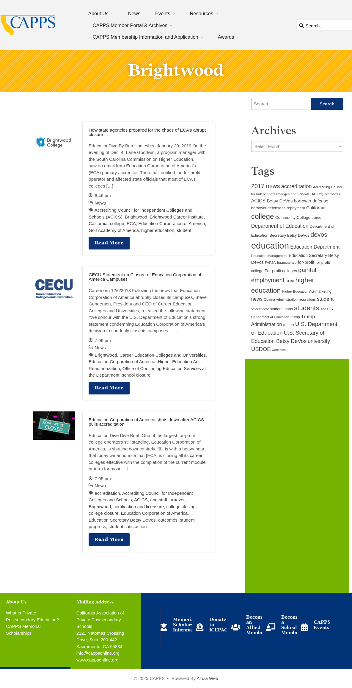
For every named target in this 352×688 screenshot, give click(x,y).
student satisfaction (128, 526)
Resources (201, 13)
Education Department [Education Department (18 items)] (315, 247)
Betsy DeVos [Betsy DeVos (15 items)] (280, 200)
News (134, 13)
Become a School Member (291, 624)
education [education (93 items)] (270, 245)
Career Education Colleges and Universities (163, 355)
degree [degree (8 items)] (316, 217)
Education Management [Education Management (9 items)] (269, 256)
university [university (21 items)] (319, 341)
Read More (109, 242)
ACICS (141, 499)
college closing (180, 506)
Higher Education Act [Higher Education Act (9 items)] (298, 291)
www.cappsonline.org (97, 659)
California (98, 223)
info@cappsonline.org (98, 653)
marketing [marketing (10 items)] (323, 291)
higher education (157, 230)
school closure (136, 374)
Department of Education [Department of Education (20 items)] (280, 226)
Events (162, 13)
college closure (103, 513)
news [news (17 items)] (257, 299)
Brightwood (136, 216)
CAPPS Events (322, 624)
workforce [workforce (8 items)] (279, 350)
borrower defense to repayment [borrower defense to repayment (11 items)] (278, 208)
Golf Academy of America (114, 230)
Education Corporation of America (171, 223)
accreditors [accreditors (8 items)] (332, 194)
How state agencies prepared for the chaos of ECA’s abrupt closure (147, 132)
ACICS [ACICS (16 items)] (258, 200)
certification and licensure (139, 506)
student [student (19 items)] (325, 299)
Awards (226, 37)
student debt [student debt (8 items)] (260, 309)
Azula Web (207, 678)
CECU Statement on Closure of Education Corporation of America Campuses (145, 277)
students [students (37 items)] (306, 308)
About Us (98, 13)
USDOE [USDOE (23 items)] (261, 349)
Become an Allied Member (256, 624)
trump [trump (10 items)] (295, 317)
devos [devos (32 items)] (319, 234)
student (184, 230)
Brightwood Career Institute (177, 216)
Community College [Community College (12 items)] (292, 217)
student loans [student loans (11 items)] (281, 309)
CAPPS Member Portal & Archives (130, 25)
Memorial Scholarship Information (187, 624)
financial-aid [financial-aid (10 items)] (287, 262)
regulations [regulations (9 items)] (307, 299)
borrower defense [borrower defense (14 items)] (311, 201)
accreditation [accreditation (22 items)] (296, 186)
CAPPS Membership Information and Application (145, 37)
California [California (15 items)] (315, 207)
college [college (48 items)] (262, 216)
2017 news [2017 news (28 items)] (265, 186)
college (117, 223)
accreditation (107, 493)
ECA (131, 223)
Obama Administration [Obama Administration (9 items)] (281, 299)
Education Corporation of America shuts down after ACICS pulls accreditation (146, 422)
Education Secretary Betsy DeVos (122, 519)
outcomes (167, 519)
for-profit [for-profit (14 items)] (306, 262)
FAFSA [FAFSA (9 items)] (270, 262)
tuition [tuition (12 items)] (288, 324)
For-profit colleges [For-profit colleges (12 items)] (281, 271)
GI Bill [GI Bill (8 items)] (290, 281)
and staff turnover (167, 499)
